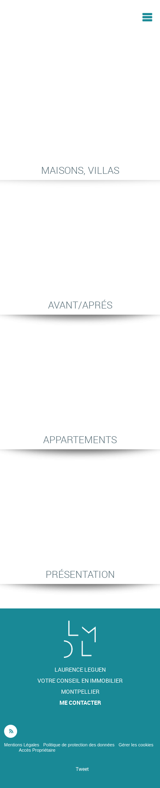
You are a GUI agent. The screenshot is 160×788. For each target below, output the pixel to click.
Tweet (82, 769)
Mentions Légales (21, 744)
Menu (147, 17)
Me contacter (80, 702)
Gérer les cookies (135, 744)
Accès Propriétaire (37, 750)
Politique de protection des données (78, 744)
